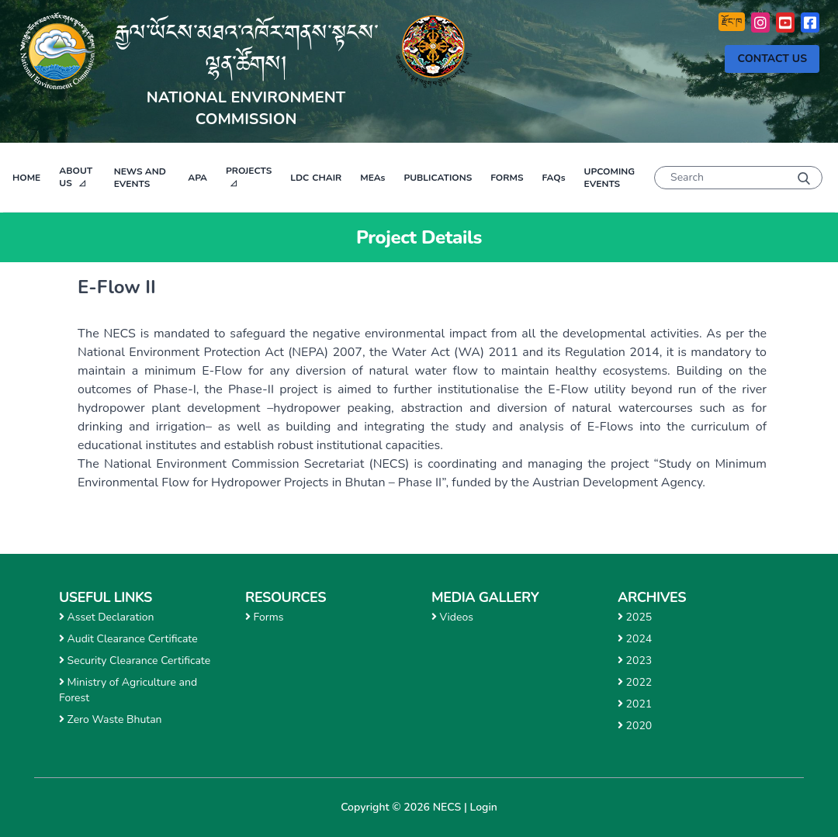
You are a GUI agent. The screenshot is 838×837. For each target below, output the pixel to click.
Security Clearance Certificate (134, 660)
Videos (452, 617)
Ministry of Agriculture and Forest (128, 690)
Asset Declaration (106, 617)
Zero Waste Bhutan (110, 719)
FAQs (553, 177)
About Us (75, 176)
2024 (635, 638)
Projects (249, 170)
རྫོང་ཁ (732, 22)
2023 (635, 660)
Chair (315, 177)
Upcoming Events (609, 177)
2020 (635, 725)
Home (26, 177)
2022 (635, 682)
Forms (506, 177)
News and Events (140, 177)
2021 (635, 704)
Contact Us (772, 58)
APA (197, 177)
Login (483, 807)
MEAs (372, 177)
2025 (635, 617)
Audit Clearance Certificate (128, 638)
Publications (437, 177)
